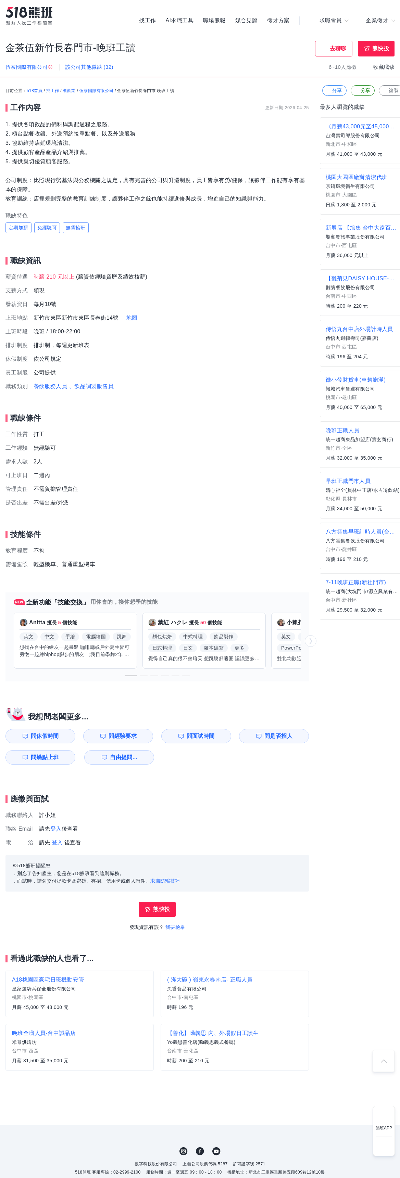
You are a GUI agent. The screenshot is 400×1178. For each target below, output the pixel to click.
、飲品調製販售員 (91, 386)
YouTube (216, 1151)
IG (183, 1151)
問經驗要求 (123, 736)
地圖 (132, 318)
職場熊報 (214, 20)
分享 (333, 90)
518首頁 (34, 90)
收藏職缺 (384, 67)
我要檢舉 (175, 927)
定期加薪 (18, 227)
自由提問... (123, 757)
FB (200, 1151)
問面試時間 (201, 736)
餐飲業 (69, 90)
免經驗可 (47, 227)
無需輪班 (76, 227)
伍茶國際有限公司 (96, 90)
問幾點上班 (45, 757)
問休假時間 (45, 736)
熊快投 (380, 48)
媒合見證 (246, 20)
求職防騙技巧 (165, 881)
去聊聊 (338, 48)
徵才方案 (278, 20)
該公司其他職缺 (89, 67)
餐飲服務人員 (50, 386)
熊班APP (384, 1128)
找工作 (147, 20)
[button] (131, 675)
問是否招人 (278, 736)
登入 (56, 829)
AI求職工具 (179, 20)
